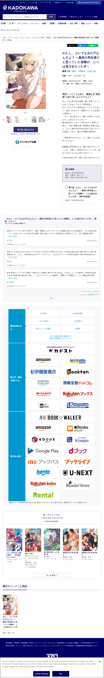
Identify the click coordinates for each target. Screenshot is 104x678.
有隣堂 (77, 328)
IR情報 (16, 638)
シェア (84, 45)
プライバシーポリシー (42, 641)
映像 (97, 23)
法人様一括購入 (73, 638)
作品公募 (70, 3)
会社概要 (9, 638)
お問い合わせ (27, 641)
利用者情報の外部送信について (87, 641)
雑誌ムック (87, 23)
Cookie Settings (41, 674)
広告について (34, 638)
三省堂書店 (77, 321)
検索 (51, 17)
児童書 (53, 23)
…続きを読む (12, 236)
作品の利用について (13, 641)
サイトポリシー (58, 641)
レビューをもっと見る (89, 291)
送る (94, 45)
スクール (16, 30)
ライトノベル (23, 23)
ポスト (73, 45)
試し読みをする (25, 129)
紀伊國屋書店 (77, 313)
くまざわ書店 (43, 321)
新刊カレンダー (76, 17)
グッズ (9, 30)
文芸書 (4, 23)
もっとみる (51, 570)
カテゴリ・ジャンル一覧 (28, 3)
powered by (89, 294)
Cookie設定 (69, 641)
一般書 (44, 23)
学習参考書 (63, 23)
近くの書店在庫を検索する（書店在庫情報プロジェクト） (60, 337)
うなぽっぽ (91, 71)
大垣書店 (43, 313)
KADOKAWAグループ (89, 638)
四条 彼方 (71, 71)
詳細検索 (62, 17)
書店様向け (62, 638)
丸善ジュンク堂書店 (43, 328)
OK (60, 674)
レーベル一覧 (46, 3)
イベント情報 (91, 17)
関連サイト (59, 3)
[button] (47, 120)
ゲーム (3, 30)
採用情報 (24, 638)
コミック (35, 23)
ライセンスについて (48, 638)
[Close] (100, 662)
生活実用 (75, 23)
